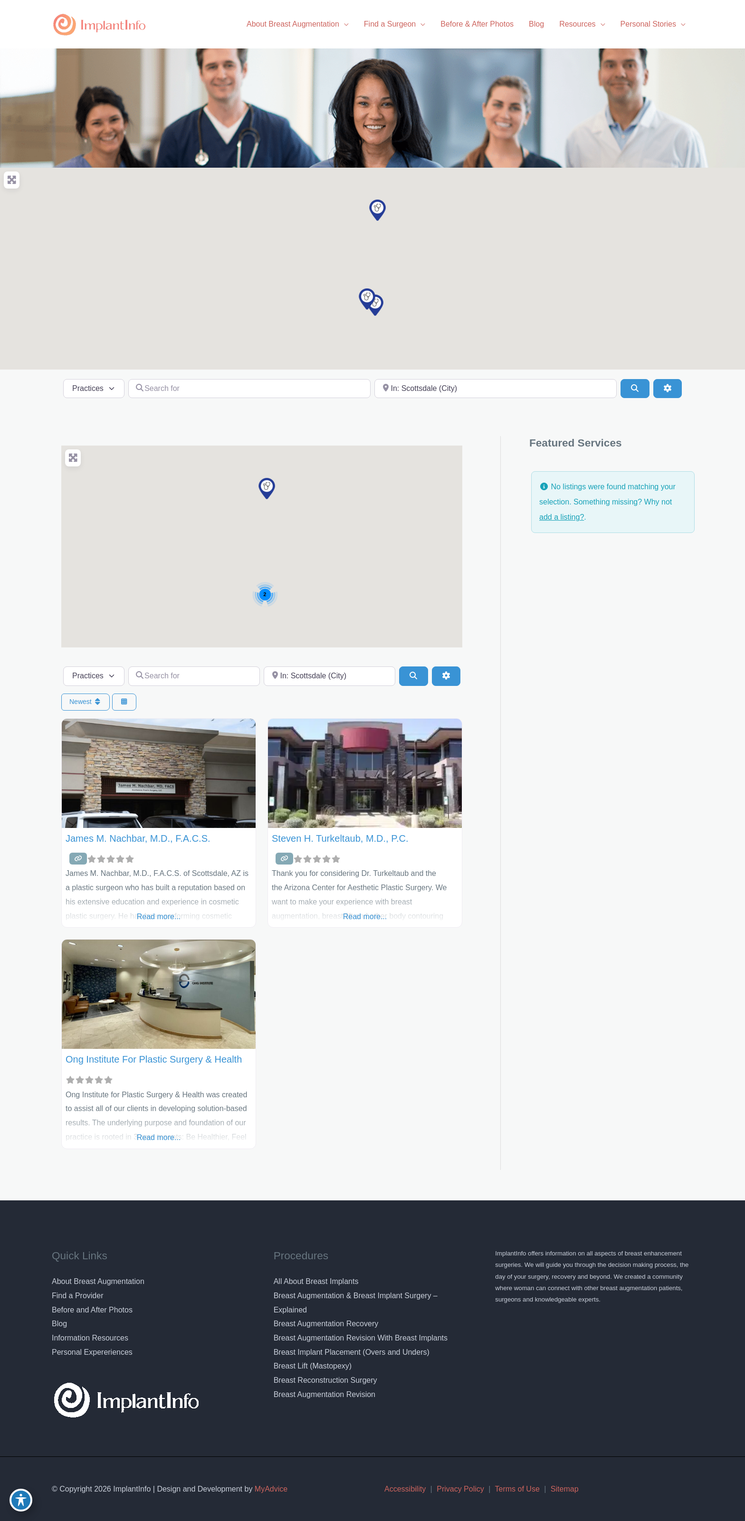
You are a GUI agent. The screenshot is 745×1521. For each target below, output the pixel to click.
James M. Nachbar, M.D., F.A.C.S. (138, 838)
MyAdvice (269, 1489)
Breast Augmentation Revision (324, 1394)
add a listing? (561, 517)
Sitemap (565, 1489)
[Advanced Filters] (667, 388)
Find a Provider (78, 1296)
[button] (377, 210)
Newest (85, 701)
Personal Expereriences (92, 1352)
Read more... (159, 917)
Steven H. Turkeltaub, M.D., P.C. (340, 838)
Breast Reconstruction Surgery (325, 1380)
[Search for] (249, 388)
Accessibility (405, 1489)
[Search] (635, 388)
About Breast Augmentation (98, 1281)
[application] (344, 24)
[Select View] (124, 702)
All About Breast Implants (316, 1281)
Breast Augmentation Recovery (326, 1324)
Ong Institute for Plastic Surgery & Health (154, 1059)
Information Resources (90, 1338)
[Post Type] (93, 388)
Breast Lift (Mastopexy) (313, 1366)
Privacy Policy (460, 1489)
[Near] (495, 388)
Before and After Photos (92, 1310)
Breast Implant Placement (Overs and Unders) (352, 1352)
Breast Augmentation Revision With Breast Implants (361, 1338)
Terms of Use (517, 1489)
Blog (59, 1324)
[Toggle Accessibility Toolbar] (21, 1500)
